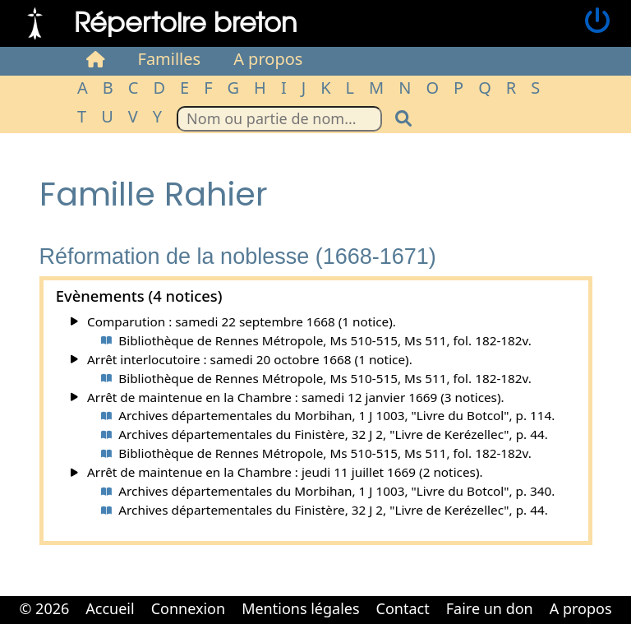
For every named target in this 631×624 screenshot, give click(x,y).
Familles (169, 59)
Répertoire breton (185, 21)
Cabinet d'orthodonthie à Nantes (304, 622)
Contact (403, 608)
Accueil (109, 608)
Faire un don (489, 608)
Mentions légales (300, 608)
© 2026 (44, 608)
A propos (267, 59)
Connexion (188, 608)
